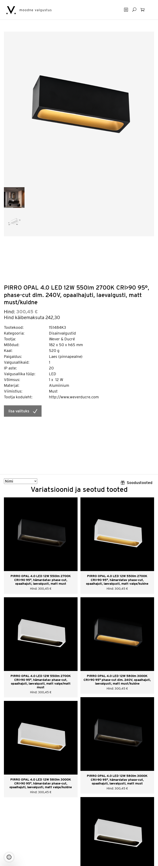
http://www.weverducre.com (74, 397)
